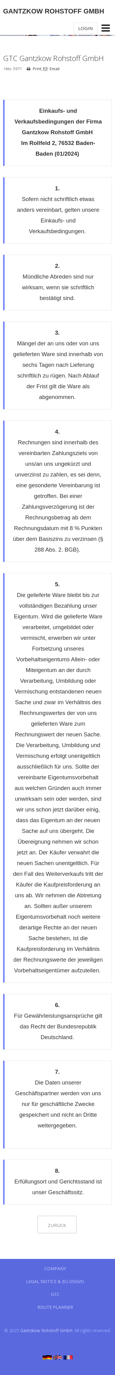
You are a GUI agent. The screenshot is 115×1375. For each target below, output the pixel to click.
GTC (55, 1294)
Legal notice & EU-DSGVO (55, 1281)
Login (85, 28)
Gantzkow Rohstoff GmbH (46, 1330)
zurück (57, 1225)
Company (55, 1268)
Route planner (55, 1307)
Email (51, 68)
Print (34, 68)
